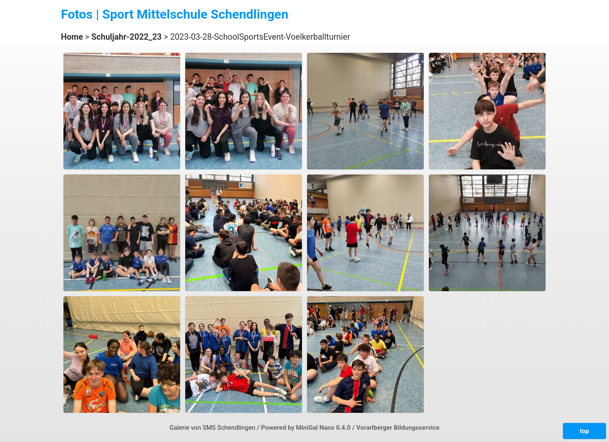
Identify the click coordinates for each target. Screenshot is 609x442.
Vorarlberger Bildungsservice (398, 427)
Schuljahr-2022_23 (126, 37)
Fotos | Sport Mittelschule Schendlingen (174, 14)
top (584, 431)
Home (72, 37)
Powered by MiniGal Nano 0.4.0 (306, 427)
